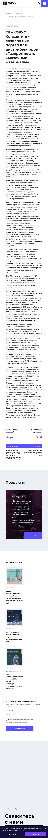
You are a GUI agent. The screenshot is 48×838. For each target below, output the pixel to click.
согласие (12, 719)
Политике (20, 830)
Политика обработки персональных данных (16, 722)
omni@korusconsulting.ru (11, 809)
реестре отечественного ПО (22, 531)
